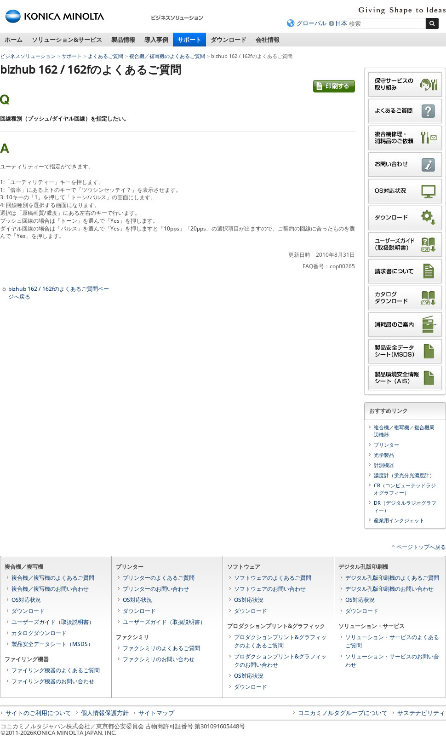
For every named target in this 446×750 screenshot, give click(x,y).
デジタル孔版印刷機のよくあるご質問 (392, 578)
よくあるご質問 (105, 55)
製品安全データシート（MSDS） (52, 644)
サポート (189, 39)
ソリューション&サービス (67, 39)
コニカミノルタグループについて (343, 713)
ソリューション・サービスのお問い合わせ (392, 660)
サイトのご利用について (38, 713)
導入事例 (156, 39)
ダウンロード (228, 39)
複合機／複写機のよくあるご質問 (167, 55)
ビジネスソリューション (28, 55)
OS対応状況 (26, 600)
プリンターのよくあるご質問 (158, 578)
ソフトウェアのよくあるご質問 (272, 578)
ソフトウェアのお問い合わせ (270, 589)
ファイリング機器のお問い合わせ (52, 681)
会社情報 (268, 39)
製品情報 (123, 39)
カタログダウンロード (39, 633)
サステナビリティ (421, 713)
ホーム (14, 39)
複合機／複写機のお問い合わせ (50, 589)
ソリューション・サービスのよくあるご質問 (392, 641)
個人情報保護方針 (105, 713)
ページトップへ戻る (421, 547)
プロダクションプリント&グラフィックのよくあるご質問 (280, 641)
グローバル (311, 23)
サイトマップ (156, 713)
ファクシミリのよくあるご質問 (161, 648)
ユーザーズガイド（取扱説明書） (52, 622)
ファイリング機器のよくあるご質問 (55, 670)
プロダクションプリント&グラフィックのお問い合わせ (280, 660)
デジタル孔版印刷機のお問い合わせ (389, 589)
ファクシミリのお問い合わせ (158, 659)
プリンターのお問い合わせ (156, 589)
